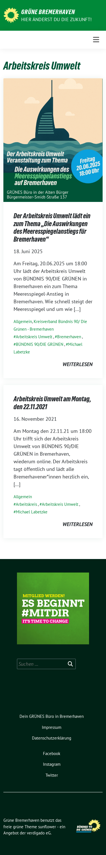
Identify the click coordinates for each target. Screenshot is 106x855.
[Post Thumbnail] (53, 139)
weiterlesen (77, 364)
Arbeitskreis (26, 504)
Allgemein (23, 321)
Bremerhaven (69, 336)
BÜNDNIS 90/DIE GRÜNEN (39, 344)
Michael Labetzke (31, 512)
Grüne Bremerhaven (48, 11)
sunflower (47, 826)
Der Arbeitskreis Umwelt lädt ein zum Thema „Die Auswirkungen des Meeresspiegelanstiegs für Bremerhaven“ (52, 227)
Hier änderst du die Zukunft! (56, 19)
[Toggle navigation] (96, 39)
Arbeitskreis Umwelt (34, 336)
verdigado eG (39, 833)
